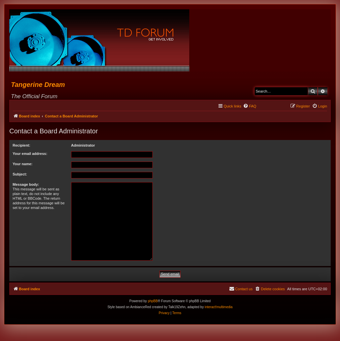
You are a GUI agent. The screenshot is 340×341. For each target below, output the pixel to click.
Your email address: (30, 154)
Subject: (20, 174)
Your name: (23, 164)
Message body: (26, 184)
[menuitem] (249, 106)
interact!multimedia (218, 307)
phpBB (153, 301)
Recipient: (21, 145)
